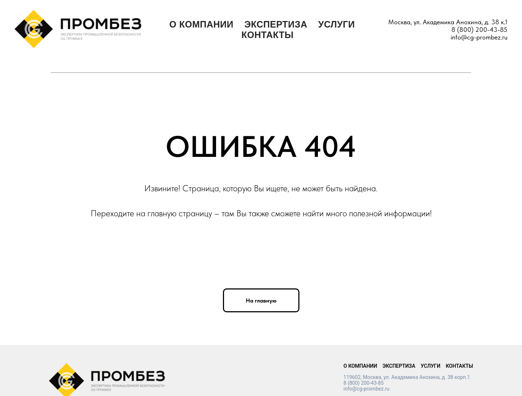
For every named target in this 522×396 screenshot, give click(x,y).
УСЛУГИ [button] (336, 24)
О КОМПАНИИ (360, 366)
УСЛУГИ (430, 366)
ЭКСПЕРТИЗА (398, 366)
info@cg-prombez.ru (479, 37)
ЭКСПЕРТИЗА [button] (275, 24)
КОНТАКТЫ (267, 35)
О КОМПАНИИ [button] (201, 24)
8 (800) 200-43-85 (479, 29)
